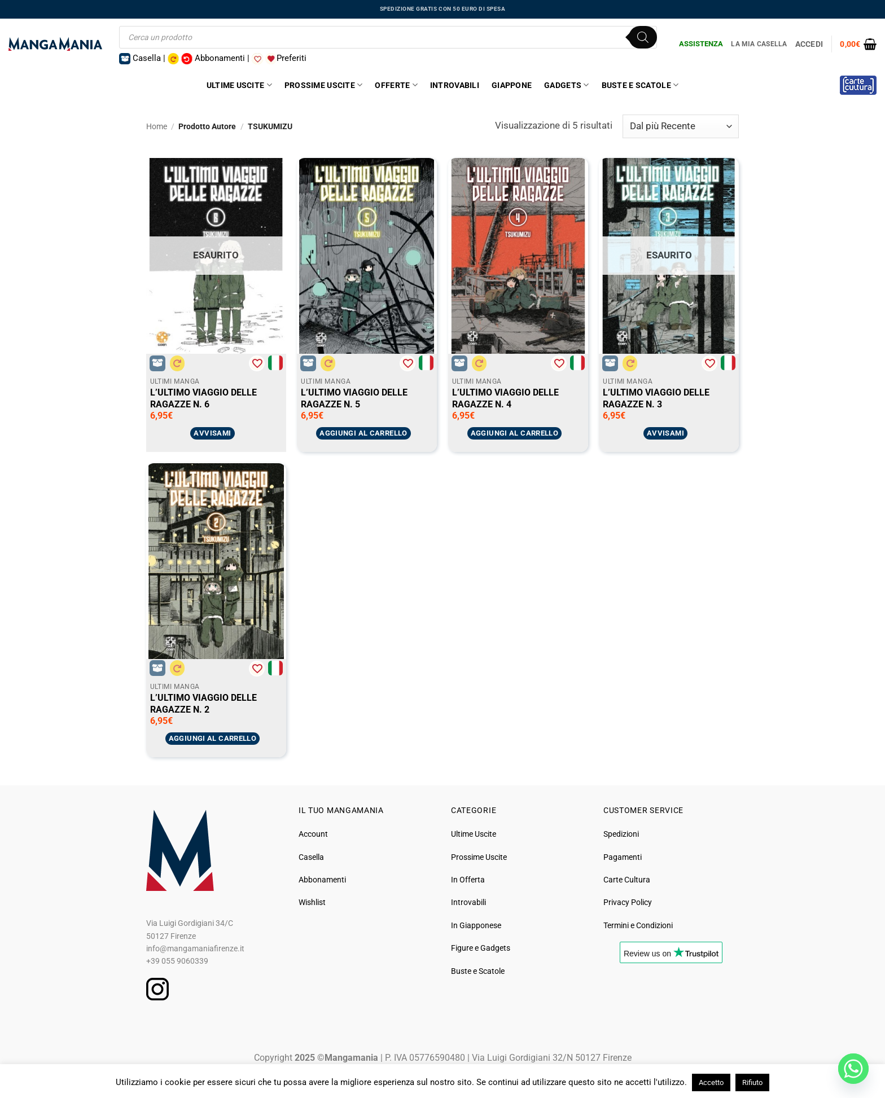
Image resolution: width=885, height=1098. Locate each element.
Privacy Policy (627, 902)
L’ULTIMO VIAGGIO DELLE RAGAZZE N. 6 (203, 398)
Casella (311, 857)
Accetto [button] (711, 1082)
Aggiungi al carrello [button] (363, 433)
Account (313, 833)
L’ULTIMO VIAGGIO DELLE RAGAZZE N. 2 (203, 703)
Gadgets (566, 85)
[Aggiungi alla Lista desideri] (257, 363)
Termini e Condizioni (638, 925)
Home (156, 126)
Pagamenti (622, 857)
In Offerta (468, 879)
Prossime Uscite (323, 85)
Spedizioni (621, 833)
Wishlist (312, 902)
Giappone (512, 85)
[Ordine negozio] (681, 126)
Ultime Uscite (239, 85)
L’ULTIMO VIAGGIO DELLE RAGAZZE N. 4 (505, 398)
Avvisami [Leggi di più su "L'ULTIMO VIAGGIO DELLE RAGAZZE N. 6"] (212, 433)
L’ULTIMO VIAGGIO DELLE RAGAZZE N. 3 (656, 398)
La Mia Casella (759, 44)
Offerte (396, 85)
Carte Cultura (626, 879)
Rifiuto (752, 1082)
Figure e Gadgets (480, 947)
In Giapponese (476, 925)
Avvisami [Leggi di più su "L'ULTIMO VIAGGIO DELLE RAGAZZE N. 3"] (665, 433)
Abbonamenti (322, 879)
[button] (858, 44)
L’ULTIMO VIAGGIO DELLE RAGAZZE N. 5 (354, 398)
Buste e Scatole (640, 85)
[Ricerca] (643, 37)
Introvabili (454, 85)
